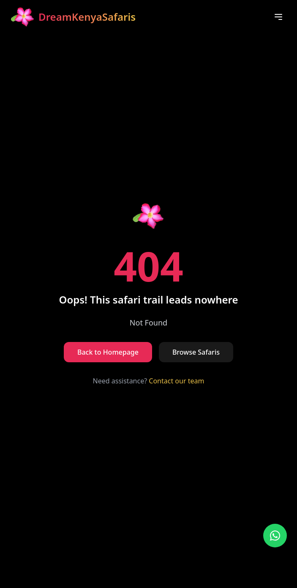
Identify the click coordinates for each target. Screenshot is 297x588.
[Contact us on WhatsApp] (275, 535)
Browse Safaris (196, 352)
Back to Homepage (108, 352)
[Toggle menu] (278, 16)
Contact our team (176, 381)
